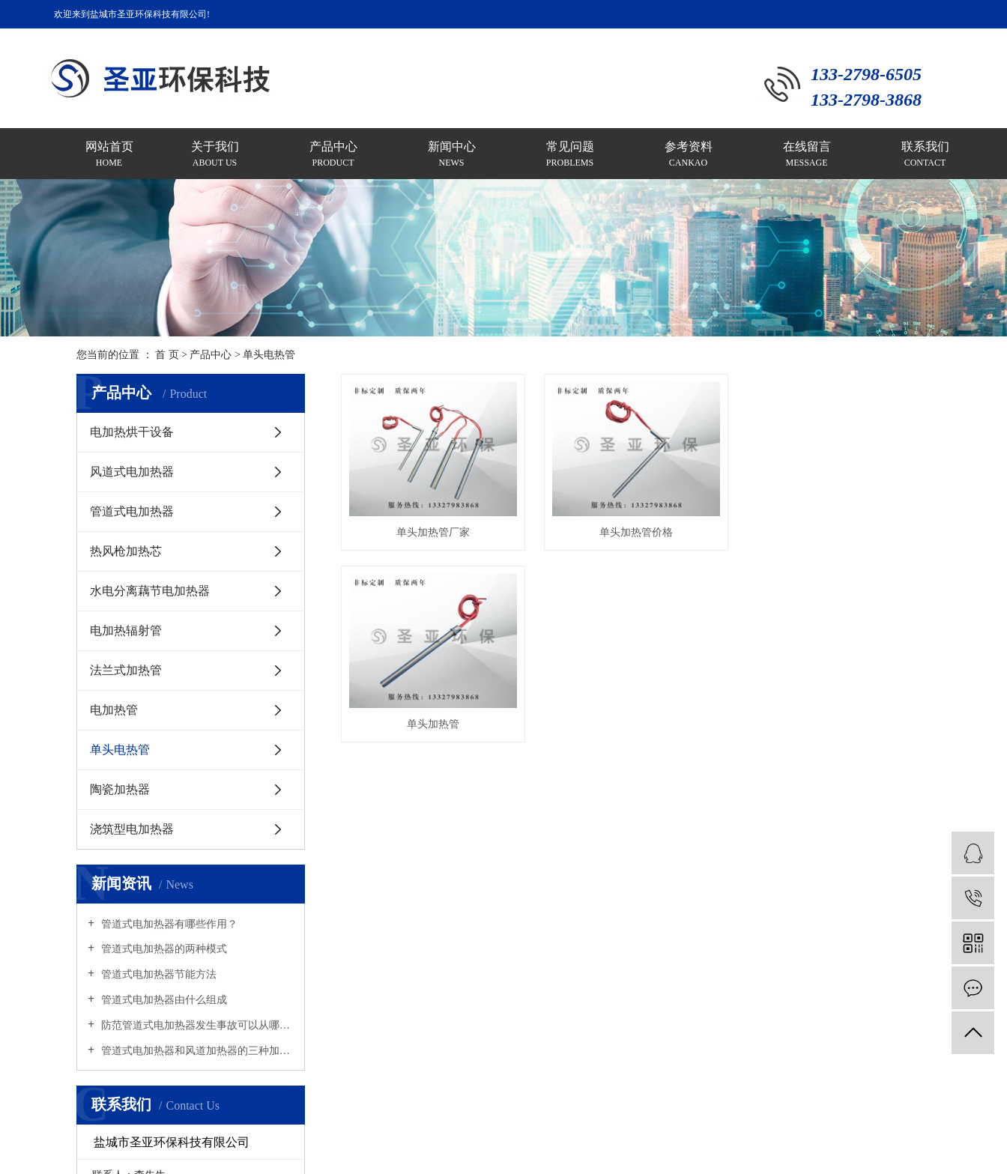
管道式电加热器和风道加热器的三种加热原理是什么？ (196, 1050)
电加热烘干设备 (132, 432)
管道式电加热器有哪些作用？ (168, 924)
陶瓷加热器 (120, 789)
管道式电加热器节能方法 (157, 974)
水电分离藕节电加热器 (150, 590)
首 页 (167, 354)
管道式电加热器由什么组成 (162, 999)
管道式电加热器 (132, 511)
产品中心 (211, 354)
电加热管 (114, 710)
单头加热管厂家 (435, 536)
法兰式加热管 (126, 670)
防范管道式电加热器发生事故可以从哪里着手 (196, 1025)
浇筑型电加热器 (132, 829)
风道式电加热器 (132, 471)
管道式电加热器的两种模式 (162, 948)
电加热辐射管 (126, 630)
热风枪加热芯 (126, 551)
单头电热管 (269, 354)
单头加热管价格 (642, 536)
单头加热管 (435, 731)
